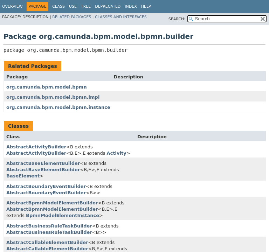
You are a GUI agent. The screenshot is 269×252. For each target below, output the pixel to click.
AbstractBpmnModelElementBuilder (52, 202)
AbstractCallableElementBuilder (47, 242)
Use (73, 6)
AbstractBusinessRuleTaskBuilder (49, 226)
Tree (86, 6)
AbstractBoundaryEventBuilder (46, 186)
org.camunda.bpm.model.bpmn (46, 87)
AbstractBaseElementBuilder (43, 163)
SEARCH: (176, 19)
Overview (12, 6)
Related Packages (71, 17)
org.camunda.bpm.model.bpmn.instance (58, 107)
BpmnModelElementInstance (62, 215)
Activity (116, 153)
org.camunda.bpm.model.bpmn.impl (52, 97)
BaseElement (23, 175)
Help (146, 6)
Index (131, 6)
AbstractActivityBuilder (36, 146)
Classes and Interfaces (121, 17)
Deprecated (107, 6)
